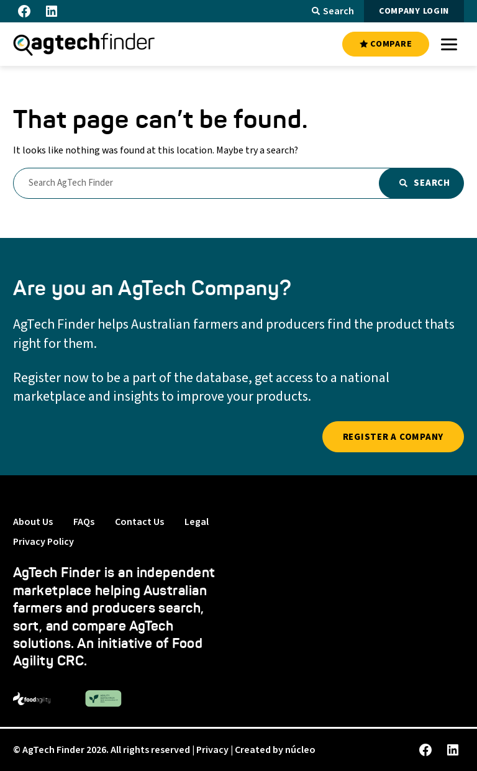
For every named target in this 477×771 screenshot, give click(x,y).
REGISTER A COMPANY (393, 437)
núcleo (300, 750)
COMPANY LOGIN (414, 11)
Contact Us (139, 522)
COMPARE (386, 44)
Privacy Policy (43, 542)
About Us (33, 522)
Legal (196, 522)
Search (333, 11)
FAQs (83, 522)
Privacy (212, 750)
